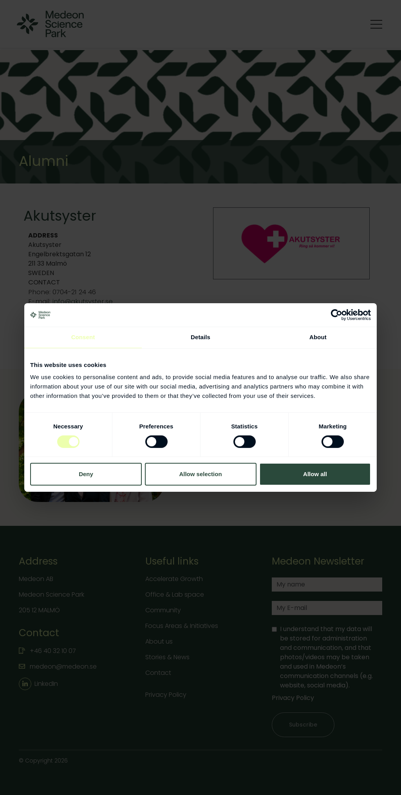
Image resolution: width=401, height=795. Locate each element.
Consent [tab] (83, 337)
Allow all (315, 474)
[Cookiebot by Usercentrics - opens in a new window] (336, 315)
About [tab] (318, 337)
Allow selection (200, 474)
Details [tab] (200, 337)
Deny (86, 474)
